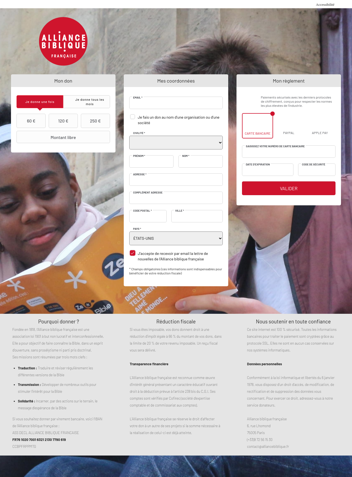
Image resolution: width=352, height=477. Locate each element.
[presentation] (40, 102)
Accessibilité (325, 4)
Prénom (139, 155)
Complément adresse (148, 192)
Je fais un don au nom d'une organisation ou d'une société (178, 120)
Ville (179, 210)
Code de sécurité (313, 164)
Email (137, 97)
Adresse (140, 174)
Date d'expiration (258, 164)
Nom (185, 155)
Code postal (142, 210)
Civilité (139, 133)
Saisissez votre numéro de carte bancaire (275, 146)
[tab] (39, 101)
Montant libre (47, 137)
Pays (137, 228)
